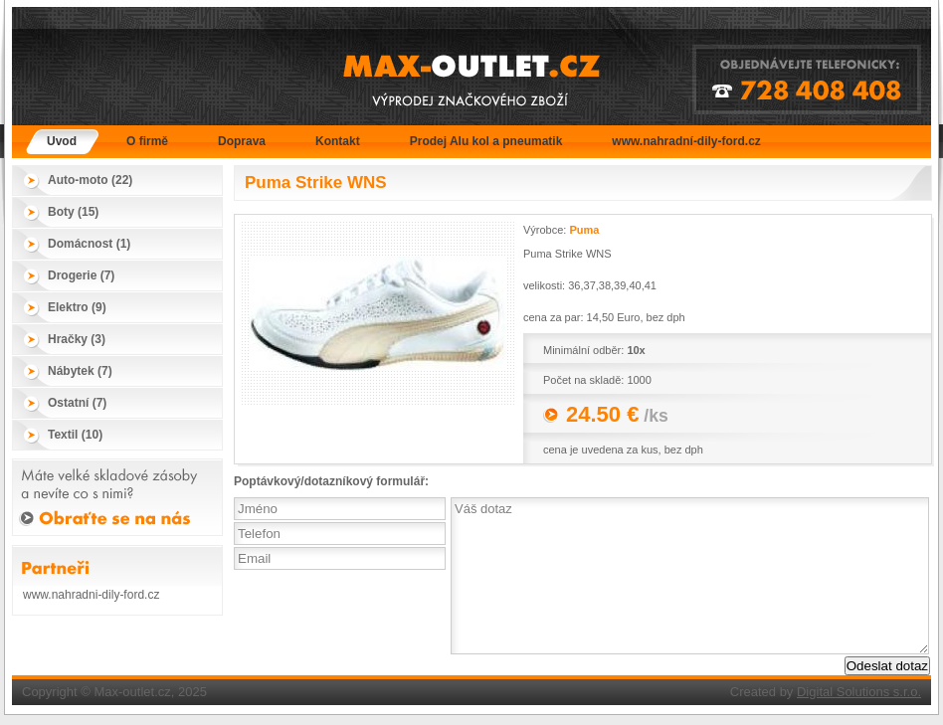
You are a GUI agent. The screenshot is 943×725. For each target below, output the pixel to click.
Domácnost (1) (89, 244)
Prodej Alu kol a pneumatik (486, 141)
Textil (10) (75, 435)
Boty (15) (73, 212)
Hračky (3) (76, 339)
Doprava (242, 141)
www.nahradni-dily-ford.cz (91, 595)
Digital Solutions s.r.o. (859, 691)
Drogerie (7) (81, 275)
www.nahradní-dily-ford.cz (686, 141)
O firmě (147, 141)
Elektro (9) (77, 307)
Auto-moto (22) (90, 180)
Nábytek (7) (80, 371)
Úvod (62, 141)
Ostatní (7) (77, 403)
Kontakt (337, 141)
